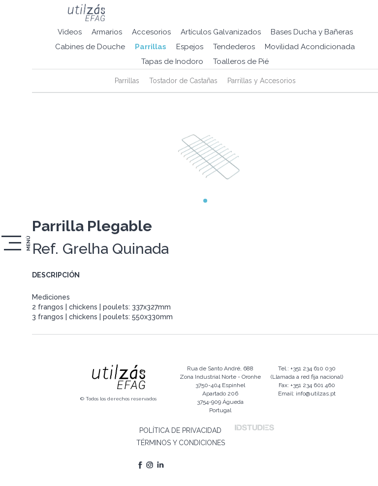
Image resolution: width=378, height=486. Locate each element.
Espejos (189, 46)
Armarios (107, 32)
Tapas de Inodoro (172, 61)
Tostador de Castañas (183, 81)
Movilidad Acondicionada (310, 46)
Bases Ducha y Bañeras (312, 32)
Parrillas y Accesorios (261, 81)
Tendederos (234, 46)
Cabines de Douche (90, 46)
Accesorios (151, 32)
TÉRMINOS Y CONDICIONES (180, 443)
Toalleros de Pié (241, 61)
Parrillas (150, 46)
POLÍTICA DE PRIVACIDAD (180, 430)
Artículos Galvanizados (221, 32)
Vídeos (70, 32)
